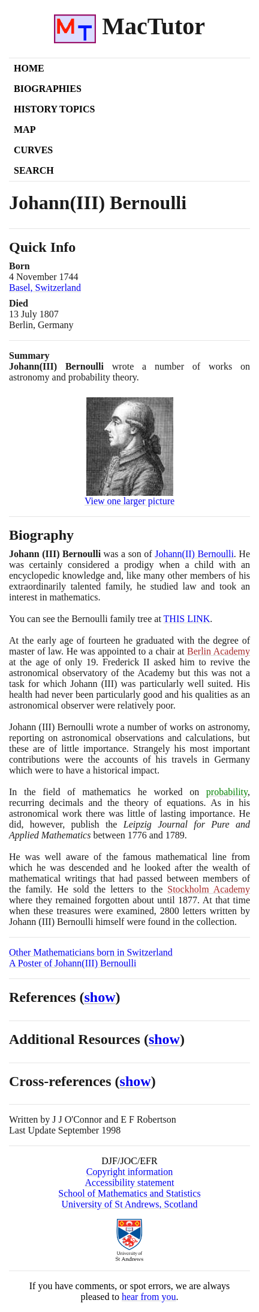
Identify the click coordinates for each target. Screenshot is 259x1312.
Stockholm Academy (208, 889)
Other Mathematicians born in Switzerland (91, 952)
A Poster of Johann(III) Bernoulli (72, 963)
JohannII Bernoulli (194, 554)
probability (227, 792)
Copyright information (129, 1172)
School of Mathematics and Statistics (129, 1193)
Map (24, 129)
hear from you (149, 1297)
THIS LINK (187, 619)
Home (29, 68)
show (100, 997)
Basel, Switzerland (45, 287)
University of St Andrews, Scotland (129, 1204)
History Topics (54, 109)
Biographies (48, 89)
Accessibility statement (129, 1182)
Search (34, 170)
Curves (33, 150)
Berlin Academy (218, 651)
